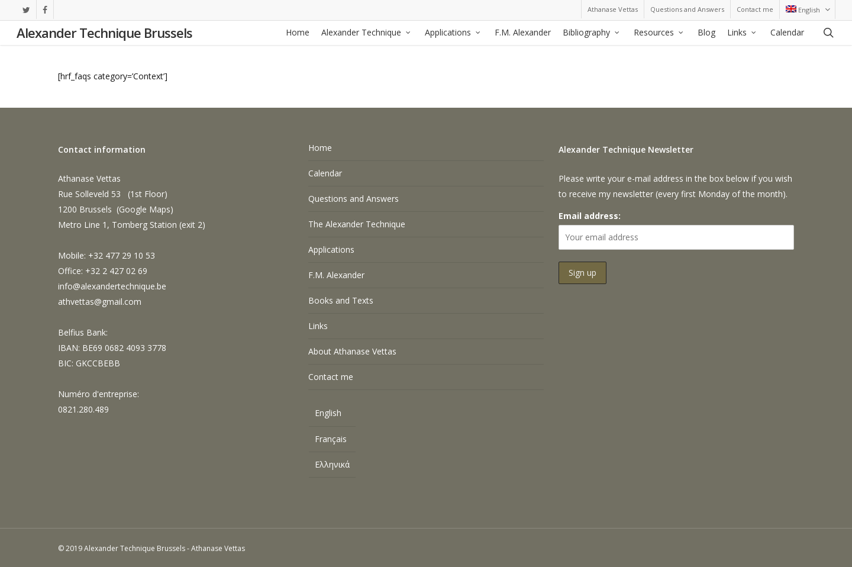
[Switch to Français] (332, 439)
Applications (331, 249)
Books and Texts (340, 300)
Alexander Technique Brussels (104, 33)
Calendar (325, 173)
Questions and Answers (353, 198)
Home (320, 147)
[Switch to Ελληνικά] (332, 464)
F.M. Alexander (336, 275)
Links (318, 325)
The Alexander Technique (356, 224)
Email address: (590, 215)
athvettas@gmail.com (99, 301)
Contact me (330, 376)
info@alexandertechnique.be (112, 286)
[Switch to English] (332, 414)
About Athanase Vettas (352, 351)
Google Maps (144, 209)
